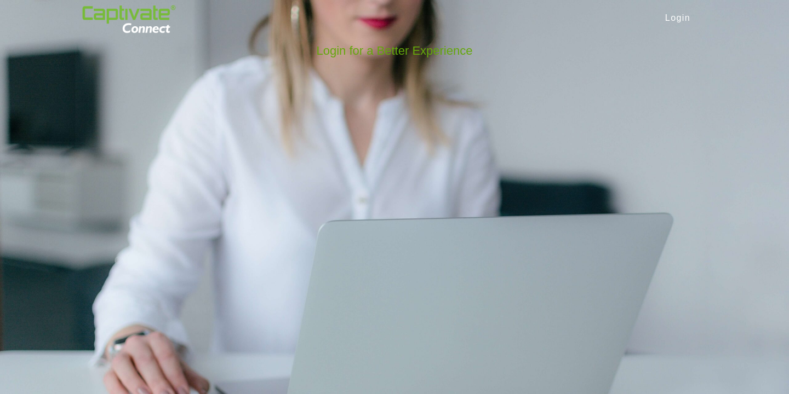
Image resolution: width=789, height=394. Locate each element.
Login (677, 17)
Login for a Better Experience (395, 50)
